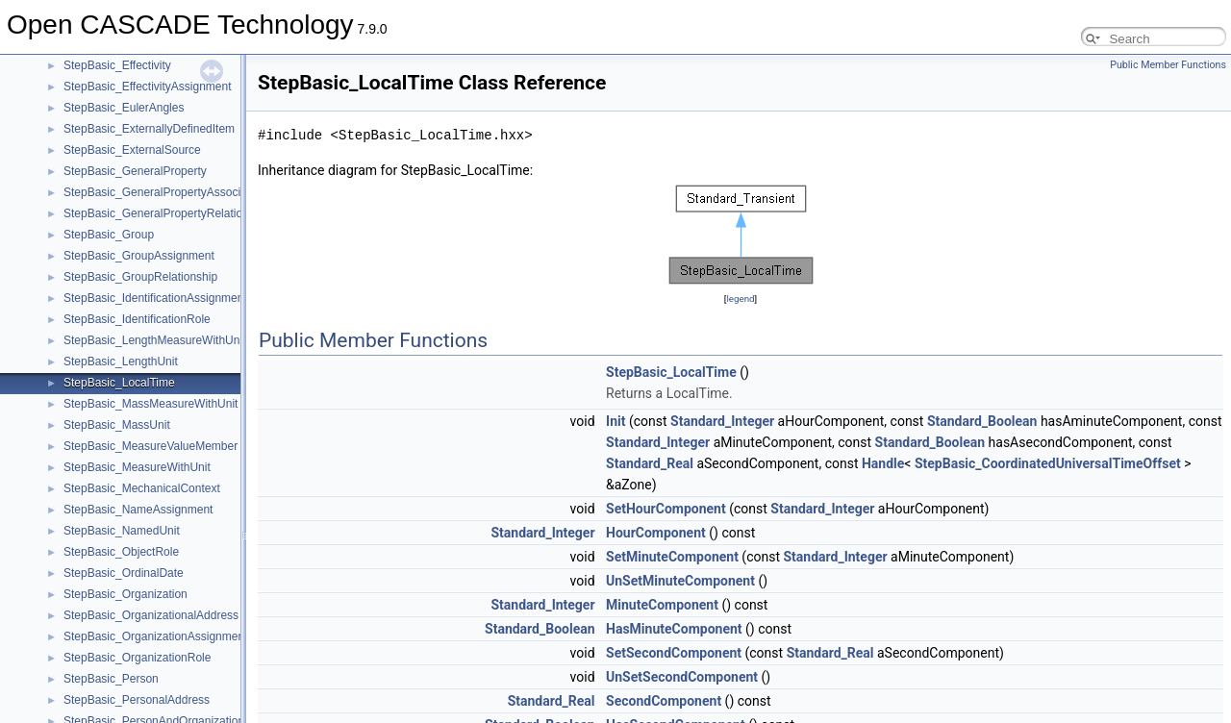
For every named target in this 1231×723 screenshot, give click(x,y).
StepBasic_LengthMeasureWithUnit (154, 340)
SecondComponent (663, 701)
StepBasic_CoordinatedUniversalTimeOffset (1048, 463)
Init (615, 421)
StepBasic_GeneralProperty (135, 171)
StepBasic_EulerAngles (123, 107)
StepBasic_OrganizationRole (137, 657)
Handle (883, 463)
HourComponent (656, 532)
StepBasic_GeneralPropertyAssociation (164, 192)
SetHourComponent (666, 508)
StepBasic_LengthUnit (120, 361)
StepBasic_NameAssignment (138, 509)
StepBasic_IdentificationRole (137, 319)
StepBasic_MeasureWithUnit (137, 467)
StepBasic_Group (108, 234)
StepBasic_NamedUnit (121, 530)
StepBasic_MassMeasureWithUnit (150, 404)
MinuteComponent (662, 604)
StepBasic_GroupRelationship (140, 277)
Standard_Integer (722, 421)
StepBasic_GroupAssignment (138, 255)
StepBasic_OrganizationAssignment (155, 636)
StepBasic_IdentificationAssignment (155, 298)
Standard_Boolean (982, 421)
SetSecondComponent (673, 653)
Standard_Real (649, 463)
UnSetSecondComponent (682, 677)
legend (740, 298)
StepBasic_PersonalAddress (136, 700)
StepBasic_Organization (125, 594)
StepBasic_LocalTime (119, 382)
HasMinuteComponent (673, 628)
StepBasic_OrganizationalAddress (151, 615)
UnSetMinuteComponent (680, 580)
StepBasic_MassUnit (116, 425)
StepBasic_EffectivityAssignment (147, 86)
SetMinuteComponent (672, 556)
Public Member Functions (1168, 65)
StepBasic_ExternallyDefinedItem (149, 129)
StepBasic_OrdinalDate (123, 573)
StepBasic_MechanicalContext (141, 488)
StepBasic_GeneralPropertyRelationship (166, 213)
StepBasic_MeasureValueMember (150, 446)
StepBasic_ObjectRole (121, 552)
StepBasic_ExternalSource (132, 150)
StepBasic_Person (111, 679)
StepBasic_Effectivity (117, 65)
